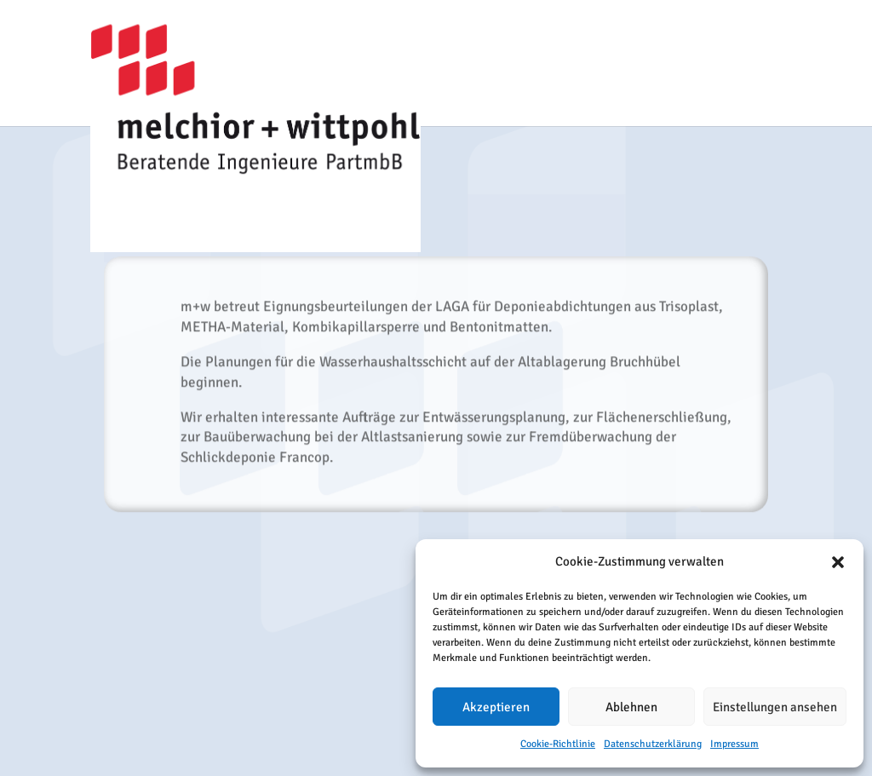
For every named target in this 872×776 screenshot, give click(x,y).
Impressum (734, 744)
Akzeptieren (496, 707)
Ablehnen (631, 707)
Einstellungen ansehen (775, 707)
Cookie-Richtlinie (557, 744)
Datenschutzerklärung (653, 744)
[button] (837, 562)
